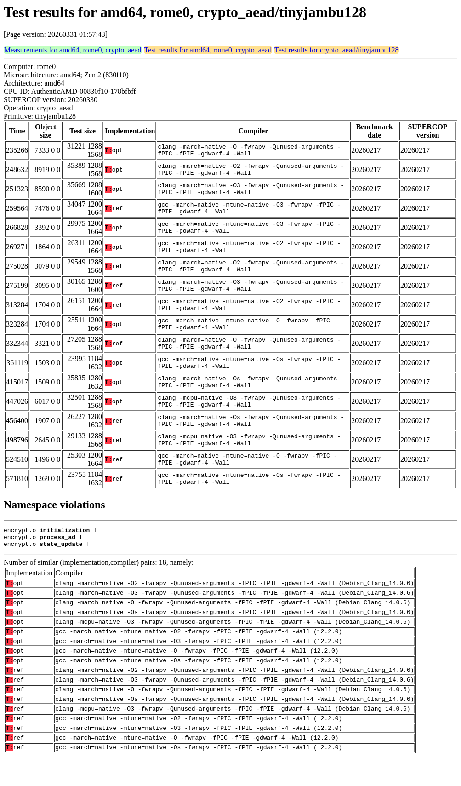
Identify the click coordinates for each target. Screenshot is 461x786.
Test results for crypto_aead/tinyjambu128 (336, 50)
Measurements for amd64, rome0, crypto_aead (73, 50)
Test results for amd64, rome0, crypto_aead (208, 50)
